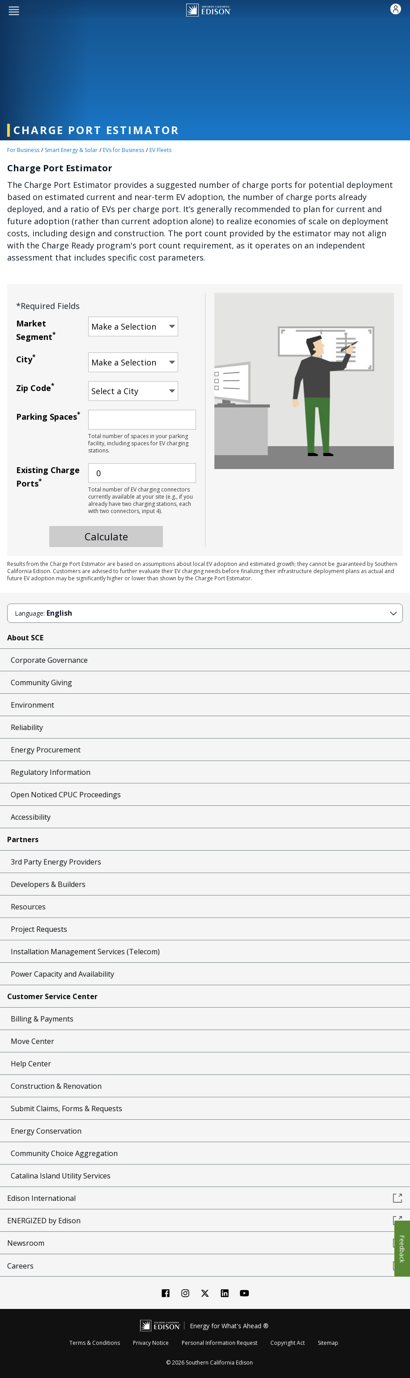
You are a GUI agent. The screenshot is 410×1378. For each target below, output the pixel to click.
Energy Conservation (46, 1131)
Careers (205, 1266)
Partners (22, 839)
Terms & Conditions (94, 1343)
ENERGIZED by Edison (205, 1220)
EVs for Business (123, 150)
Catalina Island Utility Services (61, 1176)
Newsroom (205, 1243)
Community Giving (41, 682)
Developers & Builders (48, 884)
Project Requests (39, 929)
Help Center (31, 1064)
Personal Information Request (219, 1343)
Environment (32, 705)
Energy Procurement (46, 750)
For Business (23, 150)
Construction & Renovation (56, 1086)
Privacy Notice (151, 1343)
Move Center (32, 1041)
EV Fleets (160, 150)
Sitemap (328, 1343)
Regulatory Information (50, 772)
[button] (13, 10)
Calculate (106, 536)
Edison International (205, 1198)
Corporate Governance (49, 660)
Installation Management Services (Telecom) (85, 951)
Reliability (27, 727)
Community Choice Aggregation (64, 1153)
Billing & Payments (42, 1019)
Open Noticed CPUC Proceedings (66, 795)
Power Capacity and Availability (62, 974)
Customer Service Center (52, 996)
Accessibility (31, 817)
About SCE (25, 638)
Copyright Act (287, 1343)
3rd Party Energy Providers (56, 862)
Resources (28, 907)
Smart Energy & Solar (71, 150)
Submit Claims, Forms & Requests (66, 1108)
